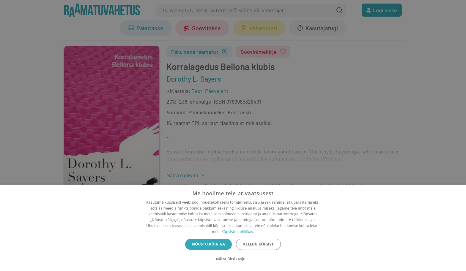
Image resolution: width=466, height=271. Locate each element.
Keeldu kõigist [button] (258, 244)
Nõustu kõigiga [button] (208, 244)
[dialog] (233, 228)
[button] (233, 259)
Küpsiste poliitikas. (237, 231)
